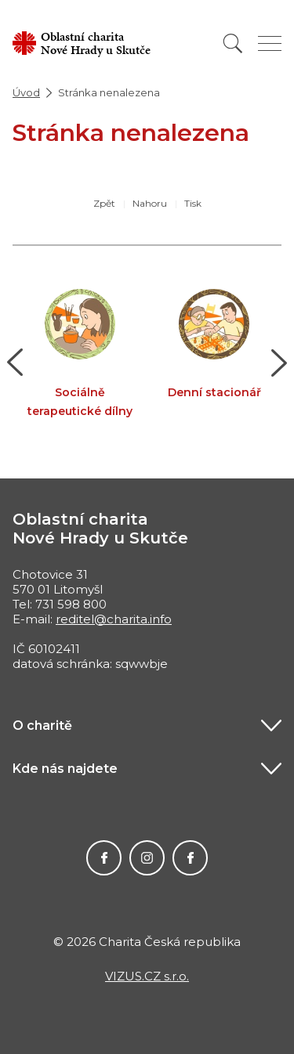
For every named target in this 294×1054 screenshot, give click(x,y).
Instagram (147, 857)
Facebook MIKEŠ (190, 857)
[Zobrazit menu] (269, 43)
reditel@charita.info (114, 619)
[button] (15, 362)
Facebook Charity (104, 857)
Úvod (26, 92)
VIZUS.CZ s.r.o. (147, 976)
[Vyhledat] (233, 43)
